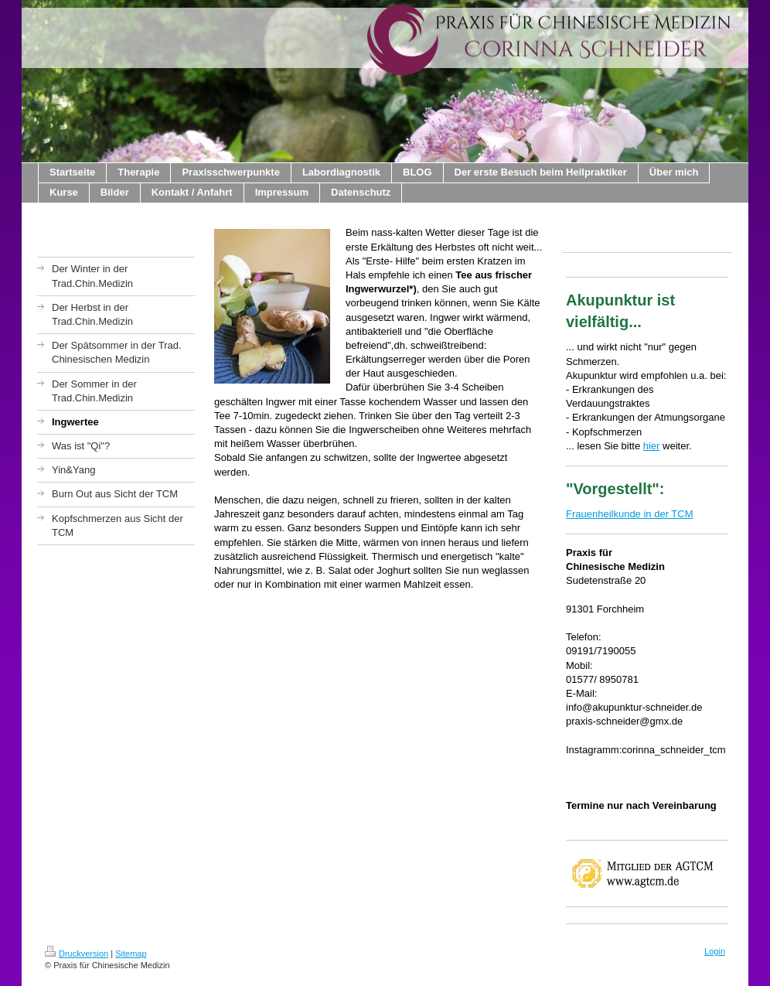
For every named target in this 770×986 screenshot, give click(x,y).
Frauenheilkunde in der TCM (629, 514)
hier (651, 446)
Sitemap (130, 953)
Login (714, 951)
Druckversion (76, 953)
